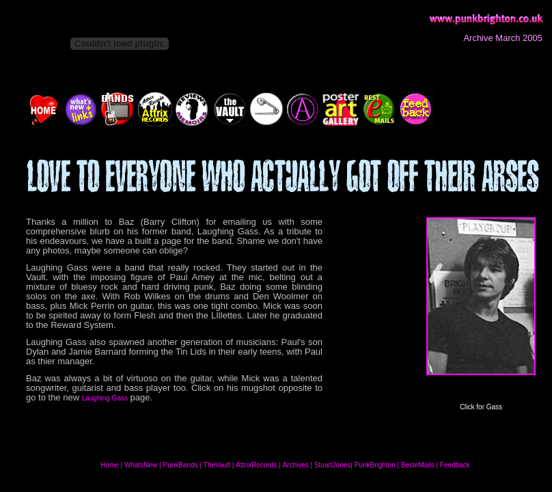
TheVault (217, 465)
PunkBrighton (375, 465)
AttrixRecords (256, 465)
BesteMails (417, 465)
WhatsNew (140, 465)
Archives (295, 465)
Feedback (455, 465)
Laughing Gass (105, 398)
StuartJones (332, 465)
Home (109, 465)
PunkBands (180, 465)
